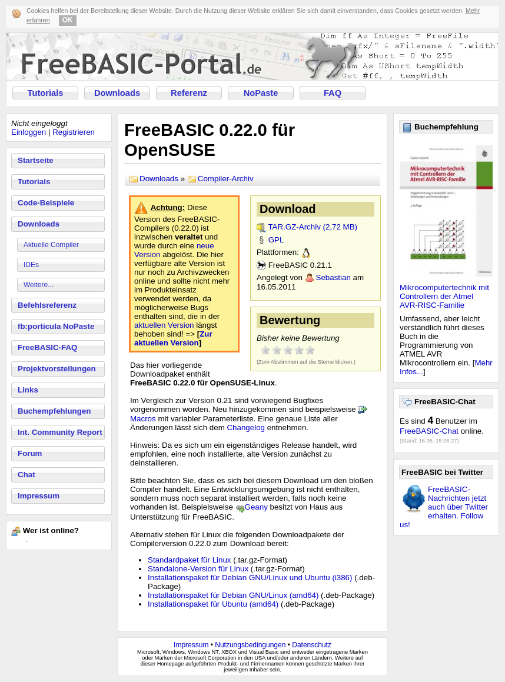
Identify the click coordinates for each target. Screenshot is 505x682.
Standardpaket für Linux (189, 559)
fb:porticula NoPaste (56, 326)
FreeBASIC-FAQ (47, 347)
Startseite (36, 160)
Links (28, 389)
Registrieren (73, 132)
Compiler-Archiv (226, 178)
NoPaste (261, 93)
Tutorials (46, 93)
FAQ (332, 93)
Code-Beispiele (46, 202)
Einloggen (28, 132)
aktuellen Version (164, 325)
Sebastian (333, 277)
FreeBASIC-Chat (429, 431)
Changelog (245, 427)
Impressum (38, 495)
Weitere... (39, 285)
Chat (26, 474)
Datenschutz (311, 645)
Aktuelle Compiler (51, 245)
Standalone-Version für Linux (198, 568)
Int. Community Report (60, 432)
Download (288, 208)
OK (67, 20)
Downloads (117, 93)
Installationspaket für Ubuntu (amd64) (213, 604)
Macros (143, 418)
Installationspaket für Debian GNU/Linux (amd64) (233, 595)
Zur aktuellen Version (173, 338)
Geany (256, 507)
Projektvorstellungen (57, 368)
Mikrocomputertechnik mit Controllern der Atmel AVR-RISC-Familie (444, 296)
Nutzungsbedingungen (250, 645)
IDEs (31, 265)
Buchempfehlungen (54, 411)
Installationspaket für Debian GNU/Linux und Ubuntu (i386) (250, 577)
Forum (30, 453)
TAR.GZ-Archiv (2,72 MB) (312, 226)
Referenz (189, 93)
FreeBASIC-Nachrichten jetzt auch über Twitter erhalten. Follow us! (444, 507)
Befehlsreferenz (47, 305)
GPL (276, 239)
